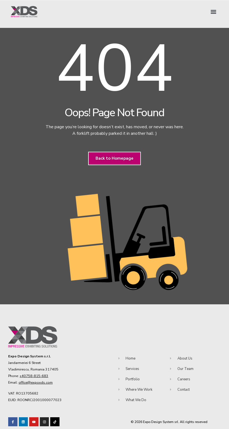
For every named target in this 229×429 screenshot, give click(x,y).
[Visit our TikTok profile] (44, 422)
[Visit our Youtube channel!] (33, 422)
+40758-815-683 (34, 375)
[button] (213, 11)
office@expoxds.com (36, 382)
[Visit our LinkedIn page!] (23, 422)
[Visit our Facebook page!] (12, 422)
